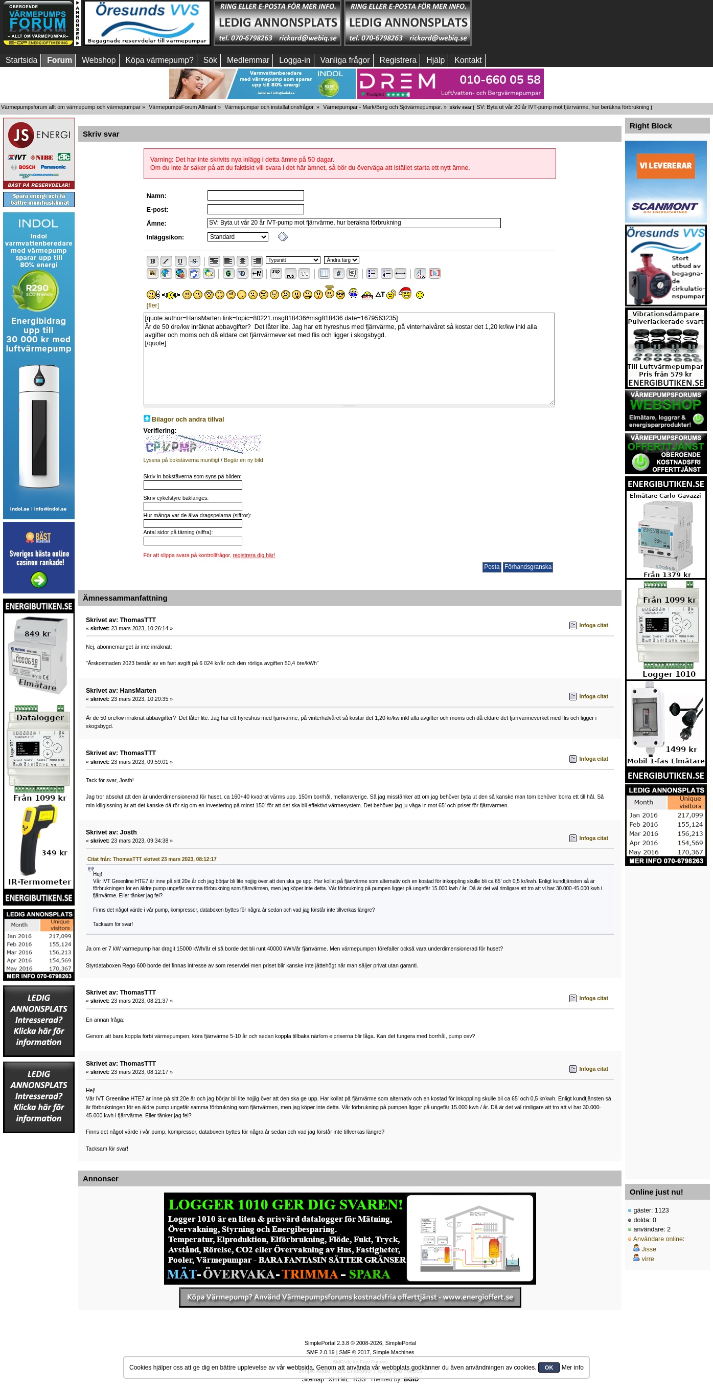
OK (549, 1367)
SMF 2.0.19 (321, 1352)
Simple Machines (393, 1352)
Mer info (573, 1367)
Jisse (648, 1249)
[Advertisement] (666, 1019)
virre (647, 1259)
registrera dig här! (254, 555)
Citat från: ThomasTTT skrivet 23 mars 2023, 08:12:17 (152, 859)
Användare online (658, 1239)
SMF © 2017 (354, 1352)
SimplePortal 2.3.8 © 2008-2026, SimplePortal (360, 1343)
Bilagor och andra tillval (188, 419)
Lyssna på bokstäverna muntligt (182, 460)
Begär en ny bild (243, 460)
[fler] (153, 305)
